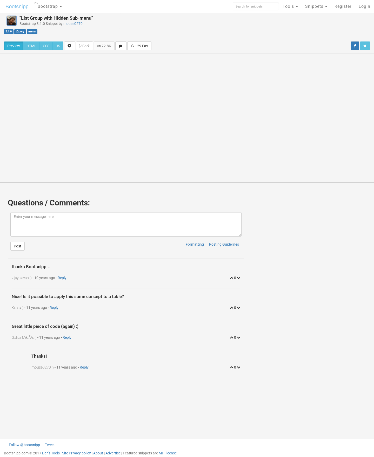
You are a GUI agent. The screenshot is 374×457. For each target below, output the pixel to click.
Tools (290, 6)
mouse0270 (73, 24)
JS (58, 46)
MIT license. (168, 453)
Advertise (113, 453)
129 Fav (139, 46)
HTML (31, 46)
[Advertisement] (223, 27)
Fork (84, 46)
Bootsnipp (17, 6)
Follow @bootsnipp (24, 445)
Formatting (195, 244)
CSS (46, 46)
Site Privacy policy (76, 453)
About (98, 453)
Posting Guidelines (224, 244)
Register (343, 6)
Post (17, 246)
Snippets (316, 6)
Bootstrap (48, 5)
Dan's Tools (51, 453)
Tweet (50, 445)
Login (364, 6)
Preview (13, 46)
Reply (62, 278)
